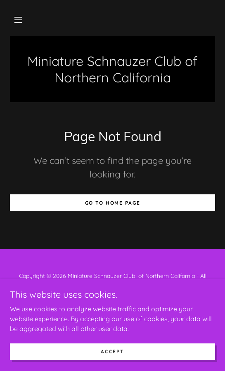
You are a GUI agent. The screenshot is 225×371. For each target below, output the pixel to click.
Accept (112, 351)
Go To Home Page (112, 203)
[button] (18, 20)
